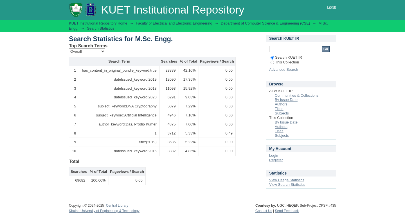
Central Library (117, 206)
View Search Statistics (287, 184)
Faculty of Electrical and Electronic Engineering (174, 23)
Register (276, 160)
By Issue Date (286, 100)
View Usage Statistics (286, 180)
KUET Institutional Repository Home (98, 23)
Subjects (282, 113)
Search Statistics (100, 28)
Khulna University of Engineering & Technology (104, 211)
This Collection (285, 62)
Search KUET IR (286, 57)
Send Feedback (287, 211)
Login (331, 7)
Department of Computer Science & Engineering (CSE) (265, 23)
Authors (281, 104)
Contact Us (263, 211)
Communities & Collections (296, 95)
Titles (279, 109)
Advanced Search (283, 69)
